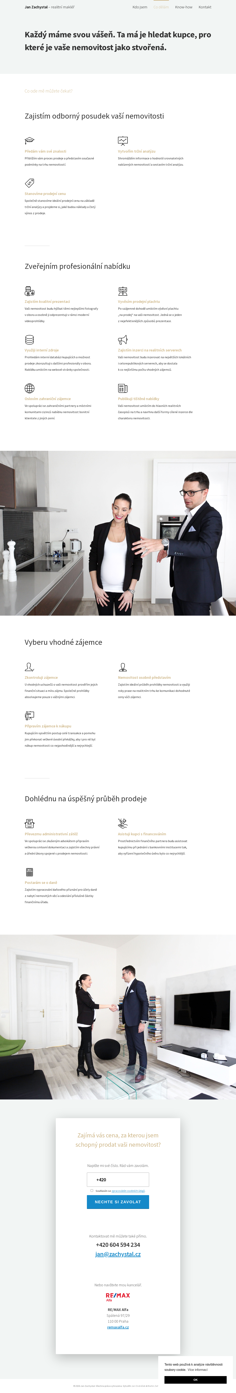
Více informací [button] (198, 1369)
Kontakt (205, 6)
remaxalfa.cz (118, 1327)
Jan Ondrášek (138, 1385)
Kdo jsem (140, 6)
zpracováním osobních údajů (128, 1191)
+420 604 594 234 (118, 1245)
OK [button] (195, 1379)
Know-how (183, 6)
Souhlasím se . (118, 1191)
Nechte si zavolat (118, 1202)
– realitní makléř (49, 6)
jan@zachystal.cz (118, 1254)
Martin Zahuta (155, 1385)
